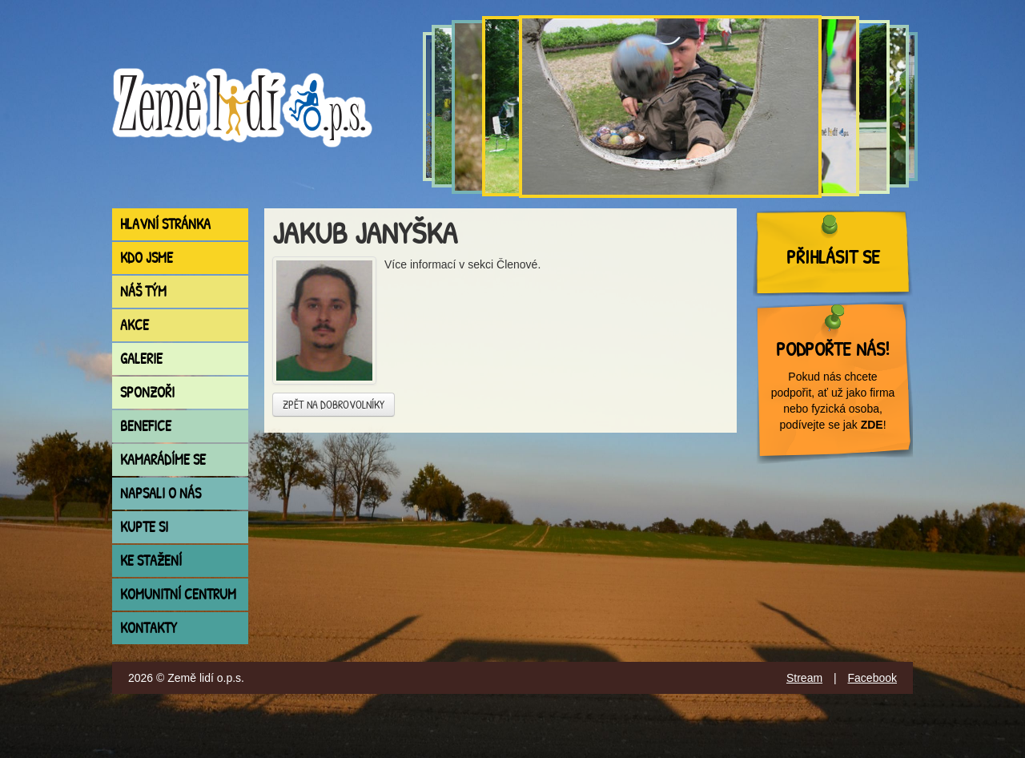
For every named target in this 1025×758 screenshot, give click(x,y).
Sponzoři (147, 392)
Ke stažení (151, 560)
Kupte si (144, 527)
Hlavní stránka (165, 224)
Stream (804, 677)
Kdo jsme (146, 258)
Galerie (141, 359)
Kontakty (148, 628)
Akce (134, 325)
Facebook (872, 677)
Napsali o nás (160, 493)
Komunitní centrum (178, 594)
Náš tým (143, 291)
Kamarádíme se (163, 460)
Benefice (145, 426)
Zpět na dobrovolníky (333, 404)
